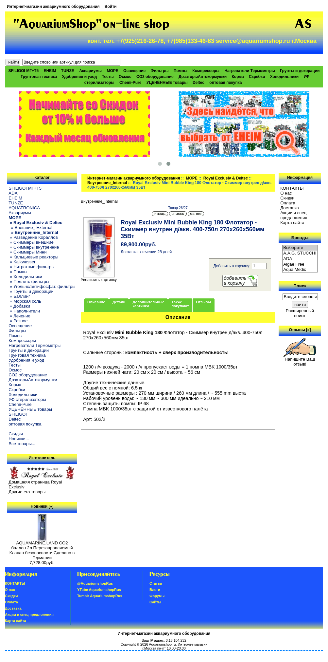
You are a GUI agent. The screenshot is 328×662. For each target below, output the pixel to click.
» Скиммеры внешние (31, 242)
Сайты (155, 602)
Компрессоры (205, 70)
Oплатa (287, 202)
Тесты (108, 76)
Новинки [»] (42, 506)
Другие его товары (27, 491)
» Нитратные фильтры (31, 266)
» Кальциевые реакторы (33, 257)
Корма (238, 76)
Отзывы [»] (300, 330)
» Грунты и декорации (31, 291)
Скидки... (17, 433)
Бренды (299, 237)
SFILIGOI (18, 414)
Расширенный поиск (300, 313)
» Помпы (18, 271)
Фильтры (159, 70)
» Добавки (19, 306)
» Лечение (19, 315)
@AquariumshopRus (95, 583)
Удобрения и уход (79, 76)
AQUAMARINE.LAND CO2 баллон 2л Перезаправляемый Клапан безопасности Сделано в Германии (42, 548)
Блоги (154, 590)
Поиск (299, 285)
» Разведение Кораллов (33, 237)
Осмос (125, 76)
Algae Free (300, 264)
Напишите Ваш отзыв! (300, 360)
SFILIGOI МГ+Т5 (24, 70)
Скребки (257, 76)
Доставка (289, 207)
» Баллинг (19, 296)
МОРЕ (191, 178)
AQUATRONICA (24, 207)
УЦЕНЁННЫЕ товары (167, 82)
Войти (111, 6)
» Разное (18, 320)
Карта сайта (292, 222)
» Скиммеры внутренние (34, 247)
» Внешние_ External (30, 227)
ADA (13, 193)
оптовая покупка (225, 82)
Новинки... (19, 438)
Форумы (156, 596)
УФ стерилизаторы (27, 399)
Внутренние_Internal (107, 182)
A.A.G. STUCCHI (300, 253)
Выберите (300, 248)
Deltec (198, 82)
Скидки (287, 198)
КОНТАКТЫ (291, 188)
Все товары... (22, 443)
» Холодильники (25, 276)
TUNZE (67, 70)
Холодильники (284, 76)
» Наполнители (24, 311)
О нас (286, 193)
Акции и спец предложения (293, 215)
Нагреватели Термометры (249, 70)
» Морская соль (25, 301)
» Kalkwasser (22, 261)
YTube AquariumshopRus (99, 590)
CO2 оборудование (155, 76)
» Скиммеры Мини (27, 252)
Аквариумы (90, 70)
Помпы (180, 70)
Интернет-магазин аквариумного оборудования (53, 6)
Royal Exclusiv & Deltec (225, 178)
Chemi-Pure (130, 82)
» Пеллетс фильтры (29, 281)
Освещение (134, 70)
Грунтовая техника (39, 76)
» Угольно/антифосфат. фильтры (42, 286)
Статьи (155, 583)
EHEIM (49, 70)
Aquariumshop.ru (162, 644)
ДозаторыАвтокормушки (203, 76)
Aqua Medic (300, 270)
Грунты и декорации (299, 70)
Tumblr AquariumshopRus (99, 596)
